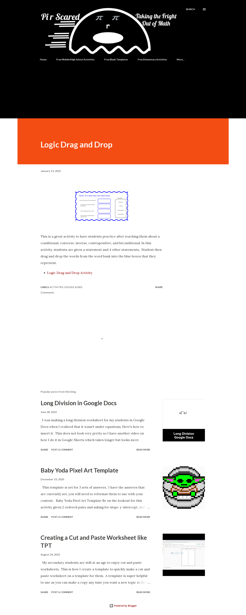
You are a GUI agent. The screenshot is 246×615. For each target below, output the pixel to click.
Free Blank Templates (116, 59)
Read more (143, 449)
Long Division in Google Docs (79, 403)
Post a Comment (62, 449)
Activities (56, 287)
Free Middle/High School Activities (75, 59)
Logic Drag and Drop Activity (69, 273)
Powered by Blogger (123, 605)
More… (180, 59)
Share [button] (159, 287)
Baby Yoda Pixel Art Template (79, 470)
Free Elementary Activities (152, 59)
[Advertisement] (123, 88)
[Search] (190, 9)
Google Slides (73, 287)
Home (43, 59)
